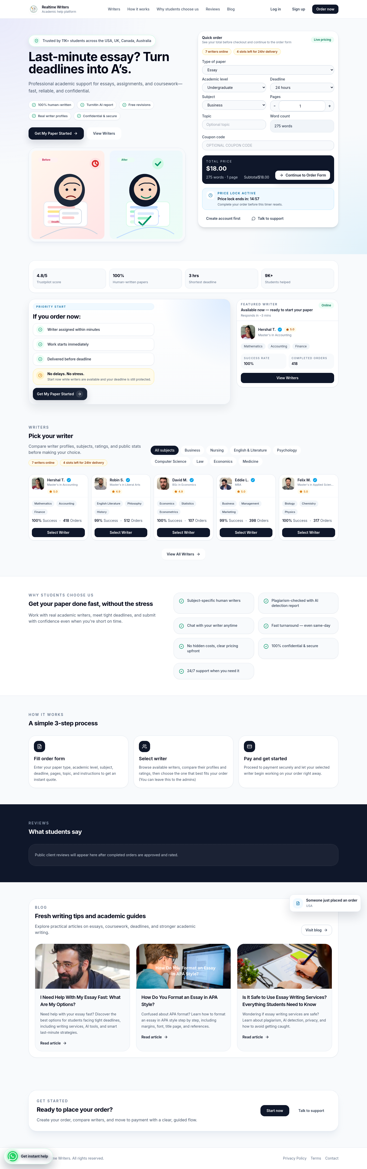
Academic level (215, 79)
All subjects (164, 450)
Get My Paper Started (56, 133)
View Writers (104, 133)
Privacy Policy (295, 1158)
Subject (208, 96)
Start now (275, 1110)
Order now (325, 9)
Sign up (298, 9)
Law (199, 461)
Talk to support (267, 218)
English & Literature (250, 450)
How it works (138, 9)
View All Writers (183, 554)
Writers (114, 9)
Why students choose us (178, 9)
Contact (331, 1158)
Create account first (223, 218)
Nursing (217, 450)
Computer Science (170, 461)
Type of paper (214, 61)
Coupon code (213, 137)
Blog (231, 9)
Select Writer (58, 532)
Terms (316, 1158)
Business (192, 450)
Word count (280, 116)
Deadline (277, 79)
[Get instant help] (28, 1156)
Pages (275, 96)
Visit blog (317, 930)
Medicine (250, 461)
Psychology (287, 450)
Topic (207, 116)
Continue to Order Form (302, 175)
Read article (53, 1043)
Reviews (213, 9)
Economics (223, 461)
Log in (275, 9)
